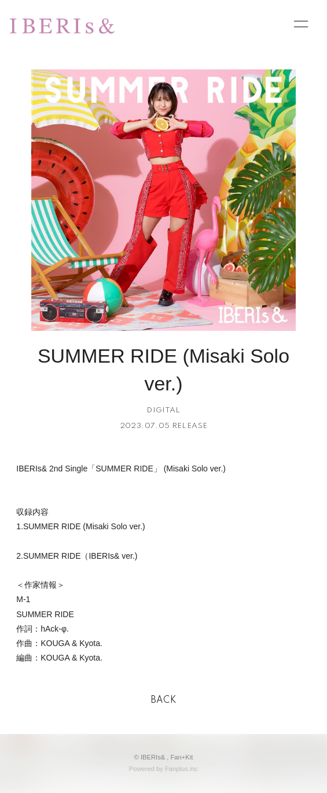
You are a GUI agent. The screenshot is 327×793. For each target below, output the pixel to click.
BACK (163, 700)
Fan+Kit (182, 757)
